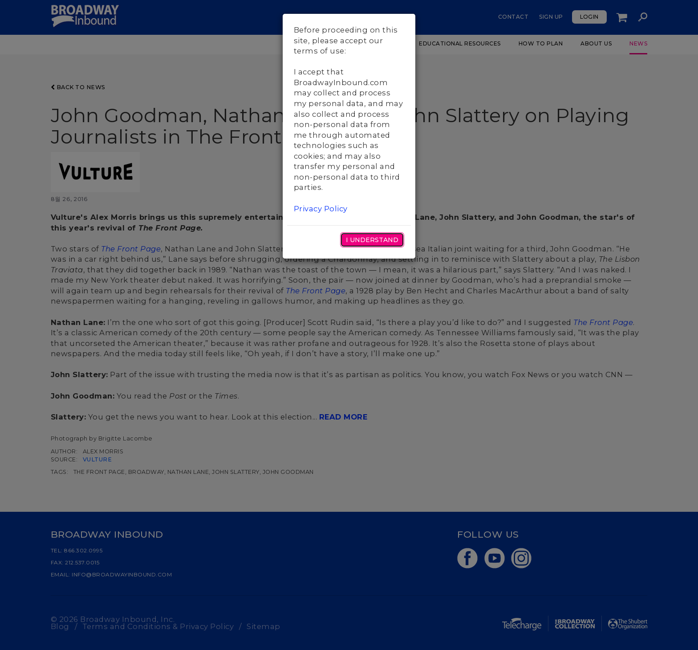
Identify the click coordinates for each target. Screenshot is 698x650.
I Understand (372, 240)
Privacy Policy (321, 208)
